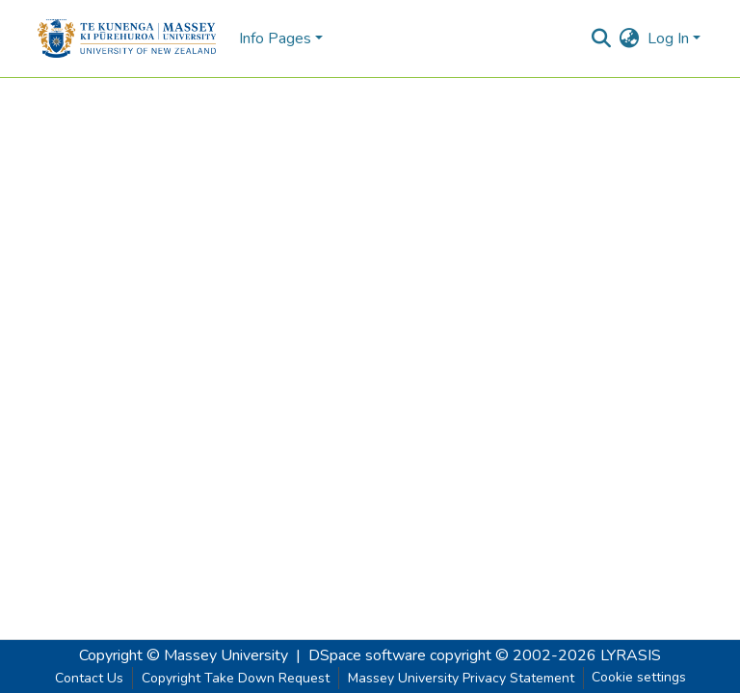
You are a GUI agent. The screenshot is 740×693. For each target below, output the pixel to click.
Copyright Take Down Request (236, 678)
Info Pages (275, 38)
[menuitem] (630, 38)
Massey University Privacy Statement (461, 678)
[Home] (127, 38)
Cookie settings (639, 677)
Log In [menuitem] (668, 38)
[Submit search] (602, 38)
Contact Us (89, 678)
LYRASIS (630, 655)
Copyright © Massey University (183, 655)
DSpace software (367, 655)
